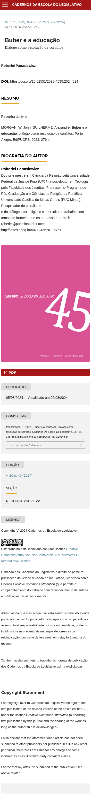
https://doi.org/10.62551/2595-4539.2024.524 (44, 81)
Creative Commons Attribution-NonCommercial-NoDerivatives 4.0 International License (40, 555)
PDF (12, 372)
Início (10, 22)
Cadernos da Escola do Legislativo (47, 5)
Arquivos (27, 22)
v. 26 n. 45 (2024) (52, 22)
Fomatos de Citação (25, 445)
